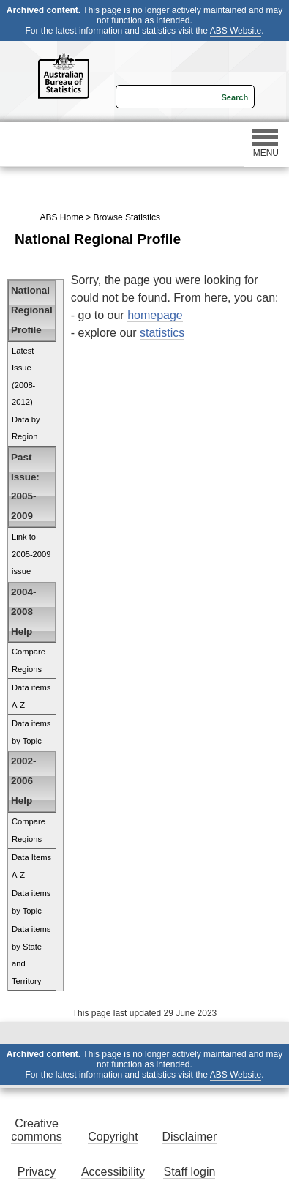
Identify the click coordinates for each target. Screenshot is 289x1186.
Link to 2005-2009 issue (31, 553)
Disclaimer (189, 1136)
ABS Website (235, 31)
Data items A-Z (31, 696)
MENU (265, 143)
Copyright (113, 1136)
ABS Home (61, 217)
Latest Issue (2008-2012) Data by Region (26, 393)
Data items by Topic (31, 732)
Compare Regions (28, 660)
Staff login (189, 1172)
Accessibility (113, 1172)
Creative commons (36, 1130)
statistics (162, 333)
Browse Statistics (127, 217)
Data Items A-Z (31, 866)
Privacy (37, 1172)
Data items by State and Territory (31, 955)
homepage (155, 315)
